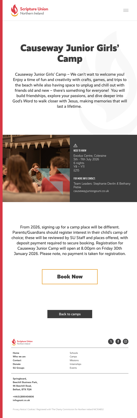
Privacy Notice (19, 409)
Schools (74, 353)
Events (73, 367)
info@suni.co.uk (21, 400)
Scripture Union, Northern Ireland (29, 10)
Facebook (118, 341)
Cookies (31, 409)
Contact (17, 360)
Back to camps (70, 314)
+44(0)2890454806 (23, 396)
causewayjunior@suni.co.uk (91, 191)
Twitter (111, 341)
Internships (75, 364)
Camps (73, 356)
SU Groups (18, 367)
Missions (74, 360)
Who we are (19, 356)
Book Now (70, 276)
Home (16, 353)
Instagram (125, 341)
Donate (17, 364)
